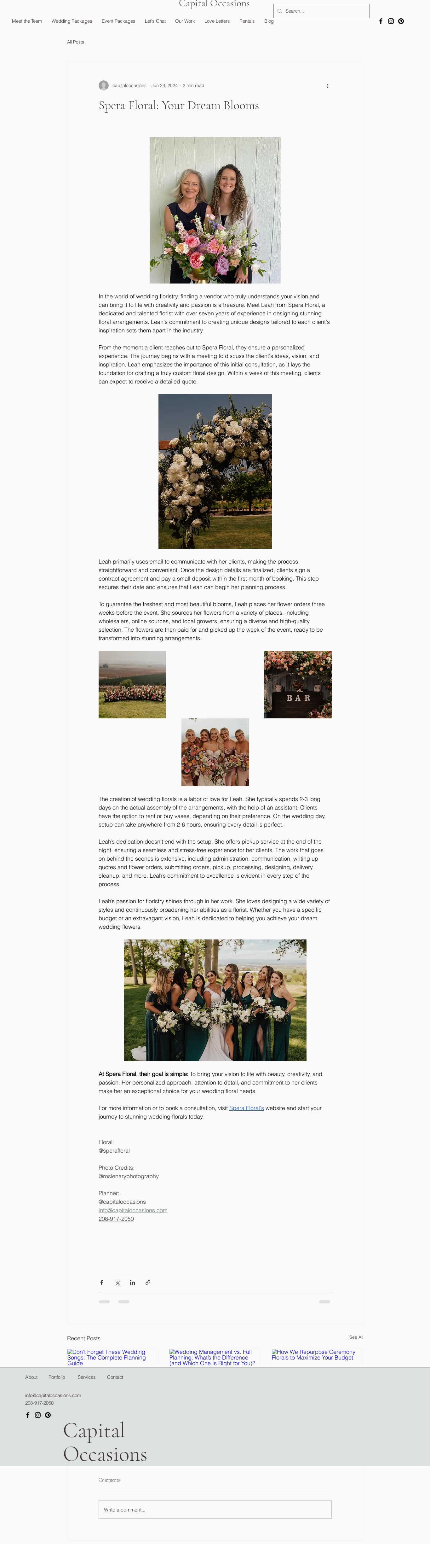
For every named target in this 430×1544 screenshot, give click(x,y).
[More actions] (328, 85)
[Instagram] (391, 21)
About (31, 1377)
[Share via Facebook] (102, 1282)
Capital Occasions (105, 1442)
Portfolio (57, 1377)
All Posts (75, 42)
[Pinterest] (401, 21)
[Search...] (321, 11)
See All (356, 1337)
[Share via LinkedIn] (132, 1282)
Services (87, 1377)
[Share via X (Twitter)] (117, 1282)
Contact (115, 1377)
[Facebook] (381, 21)
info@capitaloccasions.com (53, 1395)
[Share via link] (148, 1282)
